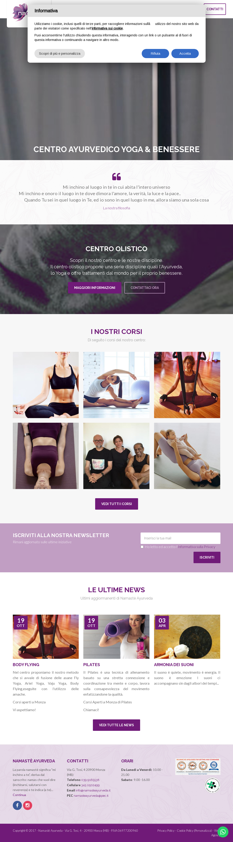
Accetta (185, 53)
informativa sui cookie (107, 28)
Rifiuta (155, 53)
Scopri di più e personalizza (59, 53)
